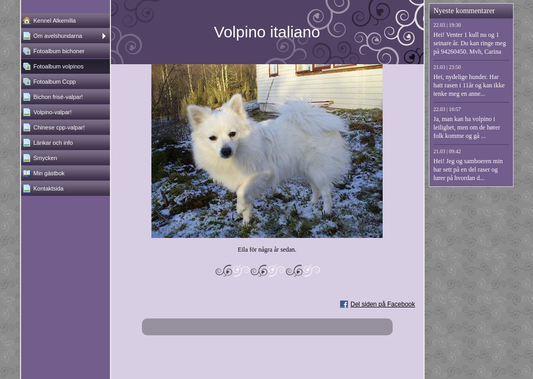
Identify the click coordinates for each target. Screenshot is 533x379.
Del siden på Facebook (383, 304)
